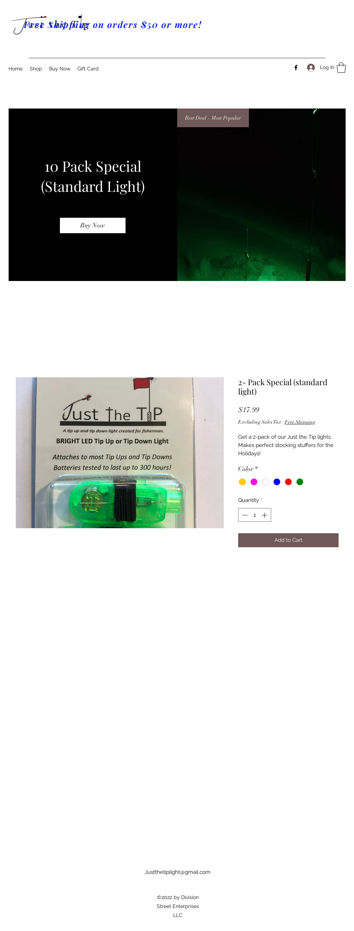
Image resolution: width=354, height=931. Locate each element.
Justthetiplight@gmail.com (178, 872)
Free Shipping (300, 422)
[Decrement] (244, 515)
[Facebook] (295, 67)
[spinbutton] (254, 515)
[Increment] (265, 515)
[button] (341, 67)
